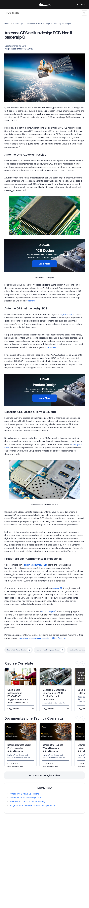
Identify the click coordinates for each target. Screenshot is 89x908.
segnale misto (66, 314)
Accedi (81, 4)
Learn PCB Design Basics (16, 650)
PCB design (11, 12)
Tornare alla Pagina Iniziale (46, 775)
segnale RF (57, 588)
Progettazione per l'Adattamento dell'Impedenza (32, 805)
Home (6, 24)
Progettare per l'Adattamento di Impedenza (33, 558)
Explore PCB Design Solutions (48, 650)
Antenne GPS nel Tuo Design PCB (25, 797)
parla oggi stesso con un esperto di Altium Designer (42, 638)
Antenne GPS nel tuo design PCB (26, 308)
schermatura (50, 347)
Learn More (44, 263)
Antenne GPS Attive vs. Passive (25, 154)
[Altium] (44, 4)
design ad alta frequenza (35, 565)
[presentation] (82, 663)
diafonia (31, 300)
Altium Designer (48, 611)
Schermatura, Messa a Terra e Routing (30, 412)
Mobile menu (6, 4)
